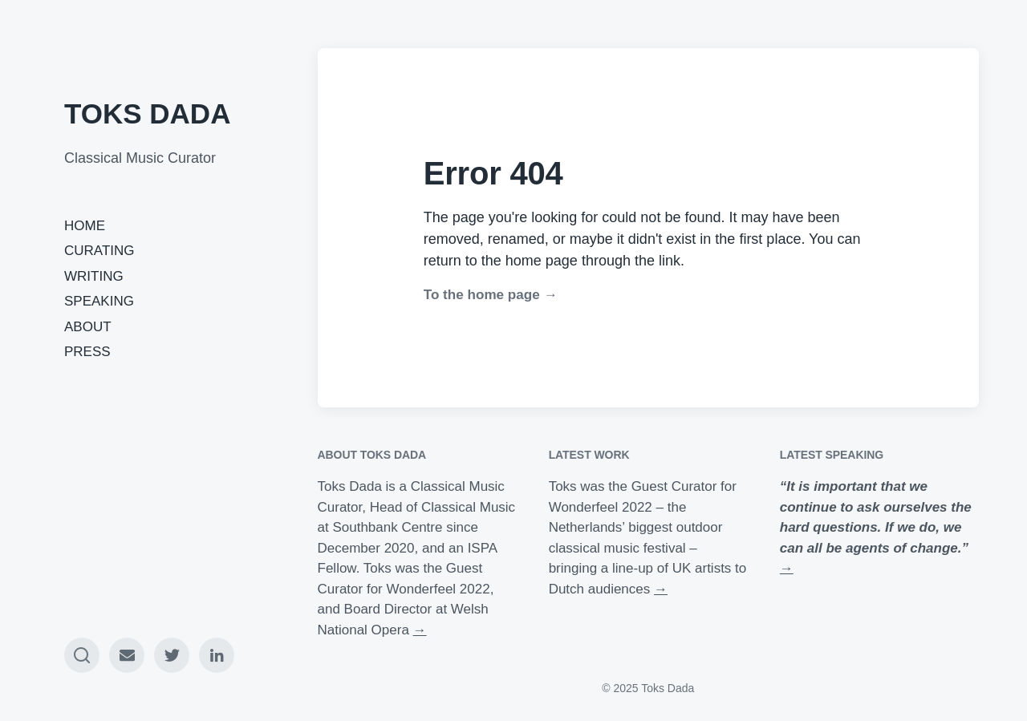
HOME (84, 225)
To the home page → (491, 294)
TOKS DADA (147, 113)
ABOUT (88, 326)
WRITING (94, 276)
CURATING (99, 250)
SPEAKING (99, 301)
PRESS (87, 351)
